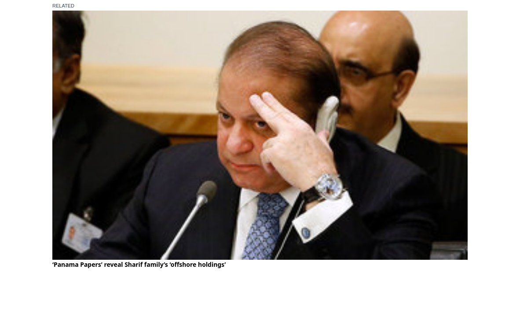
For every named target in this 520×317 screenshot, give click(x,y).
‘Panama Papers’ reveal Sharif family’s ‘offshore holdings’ (139, 264)
